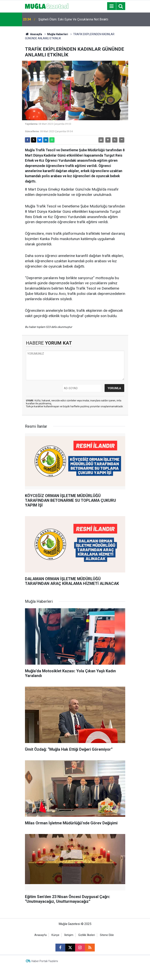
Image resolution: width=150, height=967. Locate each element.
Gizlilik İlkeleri (86, 935)
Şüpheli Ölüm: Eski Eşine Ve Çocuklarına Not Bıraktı (73, 19)
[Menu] (111, 6)
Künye (55, 935)
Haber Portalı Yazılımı (44, 961)
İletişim (68, 935)
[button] (107, 139)
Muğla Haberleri (57, 34)
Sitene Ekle (107, 935)
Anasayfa (33, 34)
